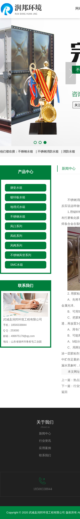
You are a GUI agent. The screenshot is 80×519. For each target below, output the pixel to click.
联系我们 (45, 455)
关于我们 (45, 422)
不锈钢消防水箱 (48, 151)
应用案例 (45, 448)
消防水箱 (69, 151)
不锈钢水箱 (25, 151)
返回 (64, 392)
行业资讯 (45, 440)
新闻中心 (45, 433)
